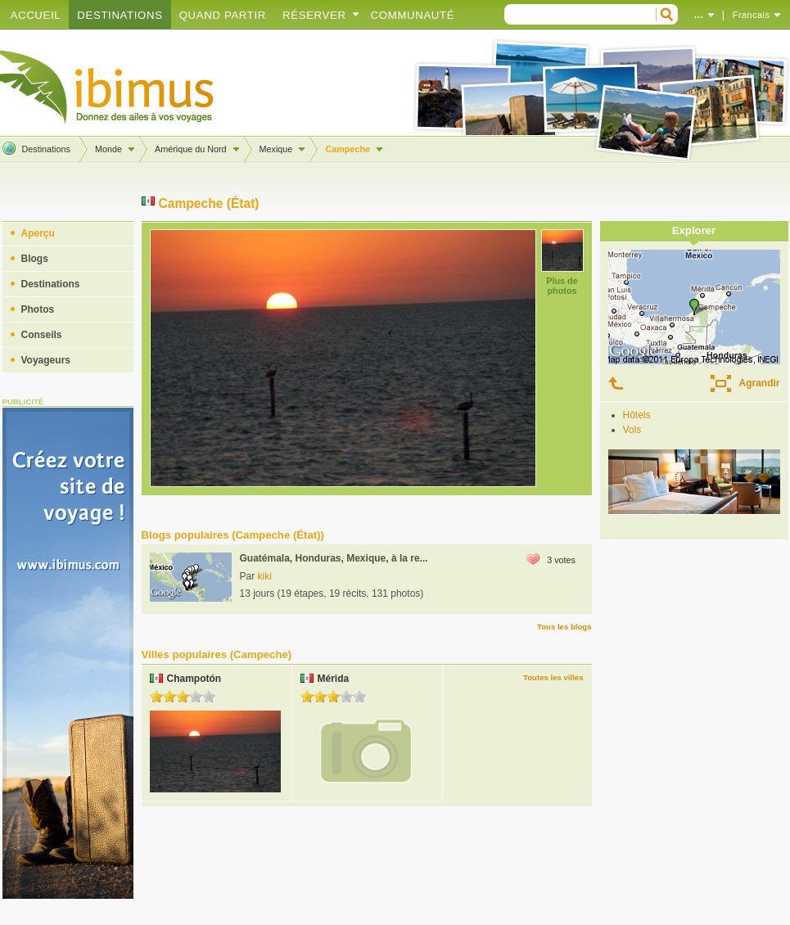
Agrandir (758, 383)
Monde (108, 149)
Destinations (119, 15)
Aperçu (38, 233)
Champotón (194, 678)
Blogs (34, 258)
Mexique (276, 149)
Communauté (413, 15)
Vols (632, 429)
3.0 (182, 696)
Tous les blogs (564, 626)
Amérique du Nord (191, 149)
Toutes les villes (553, 677)
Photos (38, 309)
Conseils (41, 335)
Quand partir (222, 15)
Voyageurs (45, 360)
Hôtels (637, 415)
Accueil (36, 15)
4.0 (195, 696)
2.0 (169, 696)
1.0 (156, 696)
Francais (751, 15)
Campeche (347, 149)
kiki (265, 576)
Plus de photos (561, 286)
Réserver (314, 15)
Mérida (334, 678)
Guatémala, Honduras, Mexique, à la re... (334, 558)
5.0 (208, 696)
